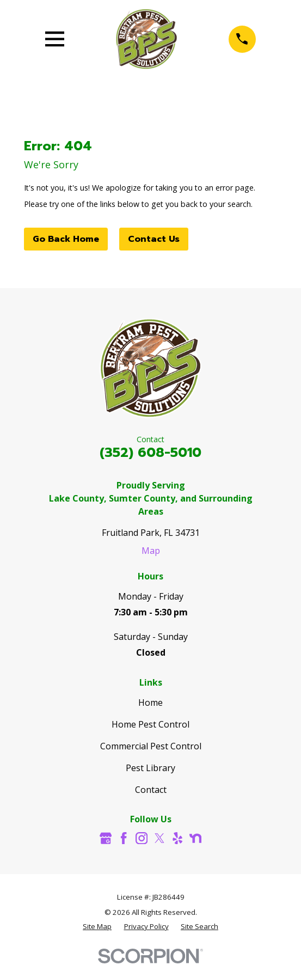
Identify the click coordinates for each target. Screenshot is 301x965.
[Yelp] (177, 838)
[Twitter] (159, 838)
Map (151, 551)
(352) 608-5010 (150, 452)
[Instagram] (142, 838)
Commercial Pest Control (150, 746)
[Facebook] (124, 838)
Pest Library (150, 768)
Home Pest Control (150, 724)
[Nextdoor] (195, 838)
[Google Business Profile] (106, 838)
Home (150, 703)
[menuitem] (97, 926)
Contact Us (154, 239)
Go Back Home (66, 239)
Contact (151, 790)
